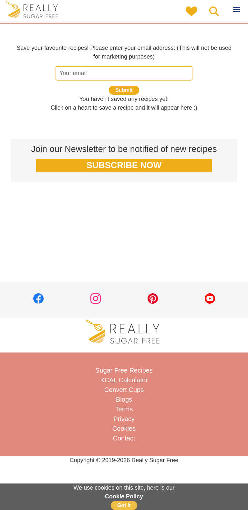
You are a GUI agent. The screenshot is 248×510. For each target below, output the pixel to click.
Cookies (124, 428)
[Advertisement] (124, 236)
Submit (124, 90)
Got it (124, 505)
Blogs (124, 399)
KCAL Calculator (124, 380)
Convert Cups (124, 389)
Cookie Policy (124, 496)
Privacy (124, 418)
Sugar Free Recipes (124, 370)
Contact (124, 438)
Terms (124, 409)
